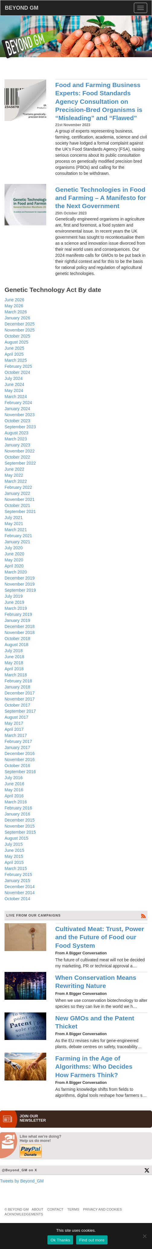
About (38, 1209)
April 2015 (14, 862)
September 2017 (20, 711)
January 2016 (17, 814)
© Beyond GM (17, 1209)
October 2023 (17, 420)
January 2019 (17, 620)
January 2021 (17, 541)
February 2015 (18, 874)
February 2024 (18, 402)
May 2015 (14, 856)
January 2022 (17, 493)
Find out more (91, 1240)
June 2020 (14, 553)
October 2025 (17, 336)
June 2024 (14, 384)
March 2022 (16, 481)
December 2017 (20, 693)
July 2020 (14, 547)
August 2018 (16, 644)
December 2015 (20, 820)
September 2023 (20, 426)
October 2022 (17, 457)
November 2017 (20, 699)
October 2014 (17, 898)
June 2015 (14, 850)
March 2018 (16, 674)
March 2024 (16, 396)
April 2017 (14, 729)
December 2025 (20, 324)
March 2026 (16, 311)
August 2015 (16, 838)
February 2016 (18, 808)
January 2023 (17, 445)
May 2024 (14, 390)
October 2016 (17, 765)
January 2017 (17, 747)
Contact (55, 1209)
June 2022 (14, 469)
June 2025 (14, 348)
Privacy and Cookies (102, 1209)
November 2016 (20, 759)
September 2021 (20, 511)
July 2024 (14, 378)
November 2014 (20, 892)
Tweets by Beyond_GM (22, 1181)
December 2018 (20, 626)
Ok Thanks (60, 1240)
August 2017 (16, 717)
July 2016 (14, 777)
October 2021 (17, 505)
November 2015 (20, 826)
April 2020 (14, 566)
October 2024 (17, 372)
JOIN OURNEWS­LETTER (33, 1118)
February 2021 (18, 535)
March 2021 (16, 529)
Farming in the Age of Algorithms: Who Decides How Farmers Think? (94, 1066)
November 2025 (20, 330)
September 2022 (20, 463)
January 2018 (17, 687)
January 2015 (17, 880)
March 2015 (16, 868)
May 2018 (14, 662)
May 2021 (14, 523)
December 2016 (20, 753)
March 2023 (16, 438)
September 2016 (20, 771)
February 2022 (18, 487)
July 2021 (14, 517)
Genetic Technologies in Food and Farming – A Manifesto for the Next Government (100, 198)
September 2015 (20, 832)
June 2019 (14, 602)
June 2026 (14, 299)
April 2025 (14, 354)
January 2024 (17, 408)
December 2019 (20, 578)
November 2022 (20, 451)
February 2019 (18, 614)
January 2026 (17, 318)
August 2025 (16, 342)
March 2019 (16, 608)
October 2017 (17, 705)
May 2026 (14, 305)
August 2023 (16, 432)
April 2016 (14, 795)
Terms (73, 1209)
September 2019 (20, 590)
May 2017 (14, 723)
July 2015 (14, 844)
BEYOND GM (21, 8)
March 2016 (16, 801)
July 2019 (14, 596)
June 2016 (14, 783)
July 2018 (14, 650)
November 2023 (20, 414)
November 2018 (20, 632)
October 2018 (17, 638)
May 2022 (14, 475)
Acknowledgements (24, 1214)
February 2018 (18, 680)
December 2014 (20, 886)
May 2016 (14, 789)
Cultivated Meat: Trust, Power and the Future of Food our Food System (99, 937)
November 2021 (20, 499)
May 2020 (14, 559)
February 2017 (18, 741)
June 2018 (14, 656)
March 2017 (16, 735)
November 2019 (20, 584)
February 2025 (18, 366)
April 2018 (14, 668)
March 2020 (16, 572)
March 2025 (16, 360)
